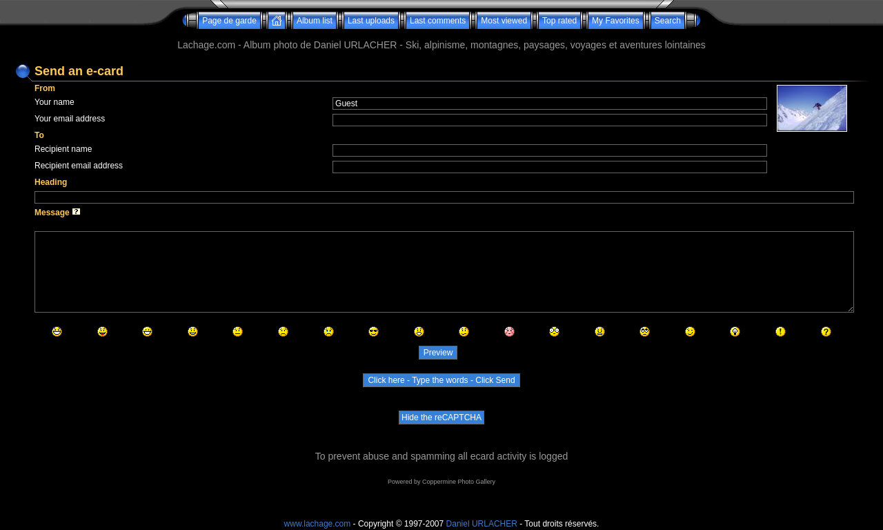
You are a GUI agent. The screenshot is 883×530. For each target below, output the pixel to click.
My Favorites (615, 21)
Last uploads (371, 21)
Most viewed (504, 21)
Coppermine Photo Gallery (458, 481)
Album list (315, 21)
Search (668, 21)
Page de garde (229, 21)
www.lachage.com (317, 524)
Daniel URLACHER (481, 524)
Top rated (559, 21)
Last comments (438, 21)
